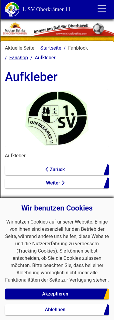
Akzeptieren (55, 294)
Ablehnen (55, 309)
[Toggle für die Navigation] (102, 9)
